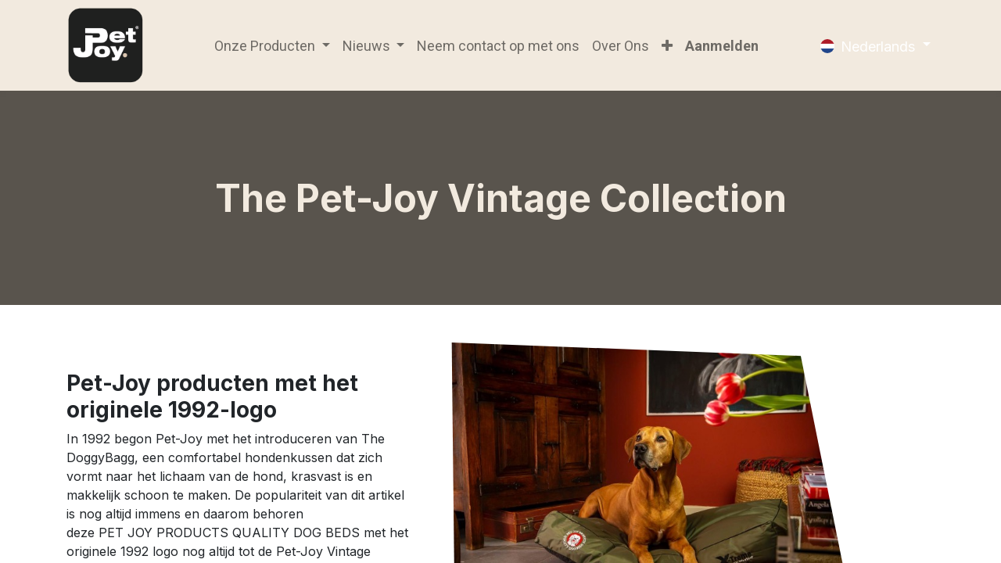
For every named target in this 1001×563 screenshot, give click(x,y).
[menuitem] (498, 46)
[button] (667, 46)
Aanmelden (722, 46)
